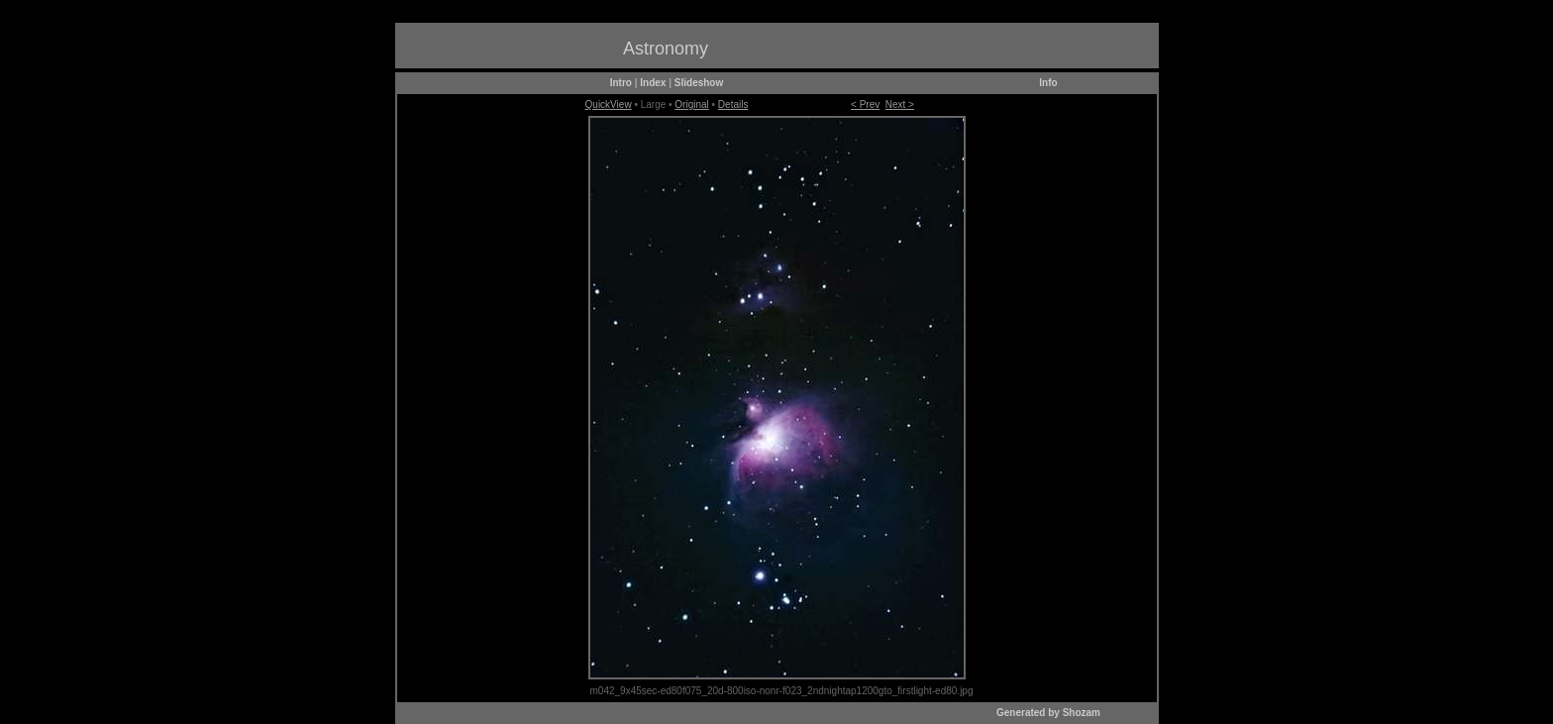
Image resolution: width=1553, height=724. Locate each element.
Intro (621, 82)
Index (653, 82)
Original (691, 104)
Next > (899, 104)
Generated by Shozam (1048, 712)
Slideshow (698, 82)
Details (733, 104)
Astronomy (665, 48)
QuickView (608, 104)
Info (1048, 82)
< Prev (865, 104)
